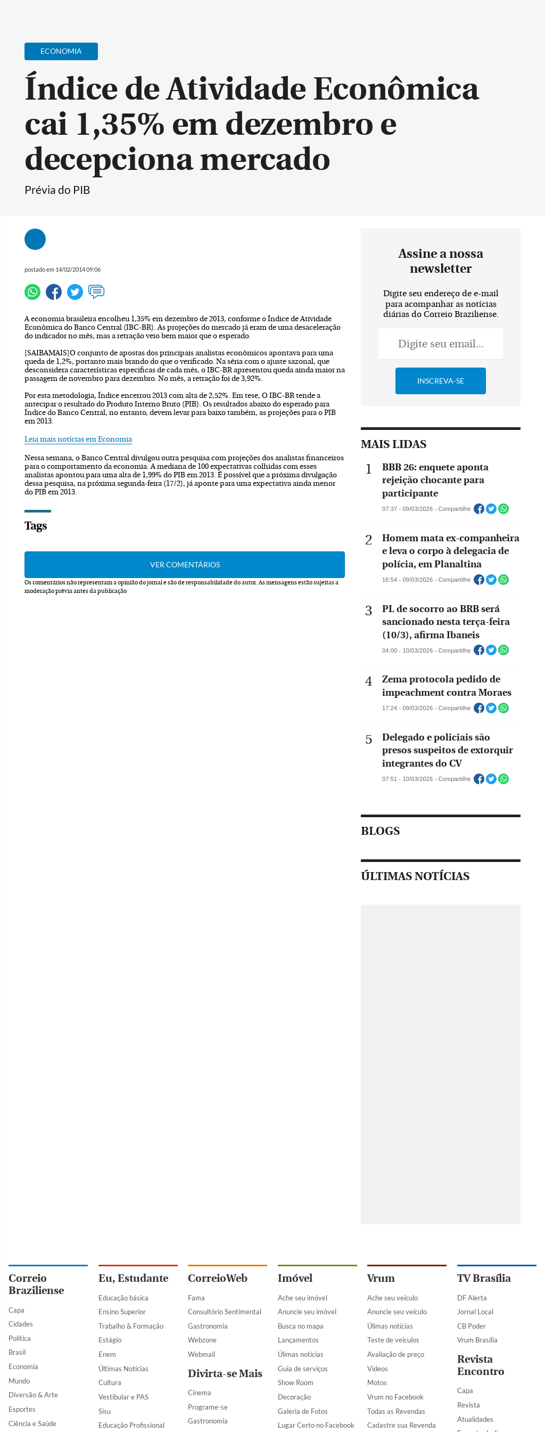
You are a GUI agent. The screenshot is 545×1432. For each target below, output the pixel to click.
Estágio (109, 1340)
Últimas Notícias (123, 1368)
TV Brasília (484, 1278)
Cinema (199, 1392)
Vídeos (377, 1368)
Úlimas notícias (301, 1354)
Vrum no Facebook (395, 1397)
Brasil (17, 1352)
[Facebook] (468, 18)
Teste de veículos (393, 1340)
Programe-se (208, 1407)
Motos (377, 1382)
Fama (196, 1297)
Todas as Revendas (396, 1411)
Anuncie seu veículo (397, 1311)
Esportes (22, 1409)
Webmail (201, 1354)
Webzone (202, 1340)
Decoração (294, 1397)
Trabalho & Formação (130, 1326)
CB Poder (471, 1326)
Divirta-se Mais (225, 1374)
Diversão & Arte (33, 1394)
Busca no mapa (301, 1326)
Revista (468, 1405)
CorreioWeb (217, 1278)
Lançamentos (298, 1340)
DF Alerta (472, 1297)
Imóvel (295, 1278)
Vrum (381, 1278)
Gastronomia (208, 1326)
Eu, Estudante (133, 1278)
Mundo (19, 1381)
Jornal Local (475, 1311)
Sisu (104, 1411)
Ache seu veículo (392, 1297)
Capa (16, 1310)
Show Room (295, 1382)
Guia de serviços (303, 1368)
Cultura (109, 1382)
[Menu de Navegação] (28, 13)
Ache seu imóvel (302, 1297)
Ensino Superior (122, 1311)
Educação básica (123, 1297)
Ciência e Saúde (32, 1423)
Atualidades (475, 1419)
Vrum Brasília (477, 1340)
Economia (23, 1366)
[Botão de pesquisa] (60, 13)
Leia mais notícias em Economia (78, 439)
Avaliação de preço (395, 1354)
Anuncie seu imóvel (307, 1311)
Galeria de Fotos (303, 1411)
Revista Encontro (481, 1365)
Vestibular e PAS (123, 1397)
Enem (107, 1354)
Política (20, 1338)
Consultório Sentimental (224, 1311)
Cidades (21, 1324)
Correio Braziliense (36, 1284)
